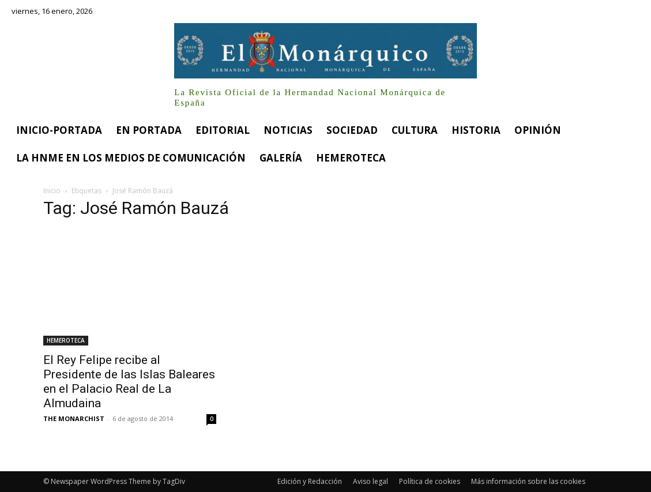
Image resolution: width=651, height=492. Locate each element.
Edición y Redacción (309, 481)
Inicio (52, 191)
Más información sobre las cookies (528, 481)
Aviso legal (370, 481)
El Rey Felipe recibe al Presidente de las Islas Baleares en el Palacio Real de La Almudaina (129, 381)
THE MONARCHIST (73, 418)
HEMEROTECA (66, 340)
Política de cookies (429, 481)
